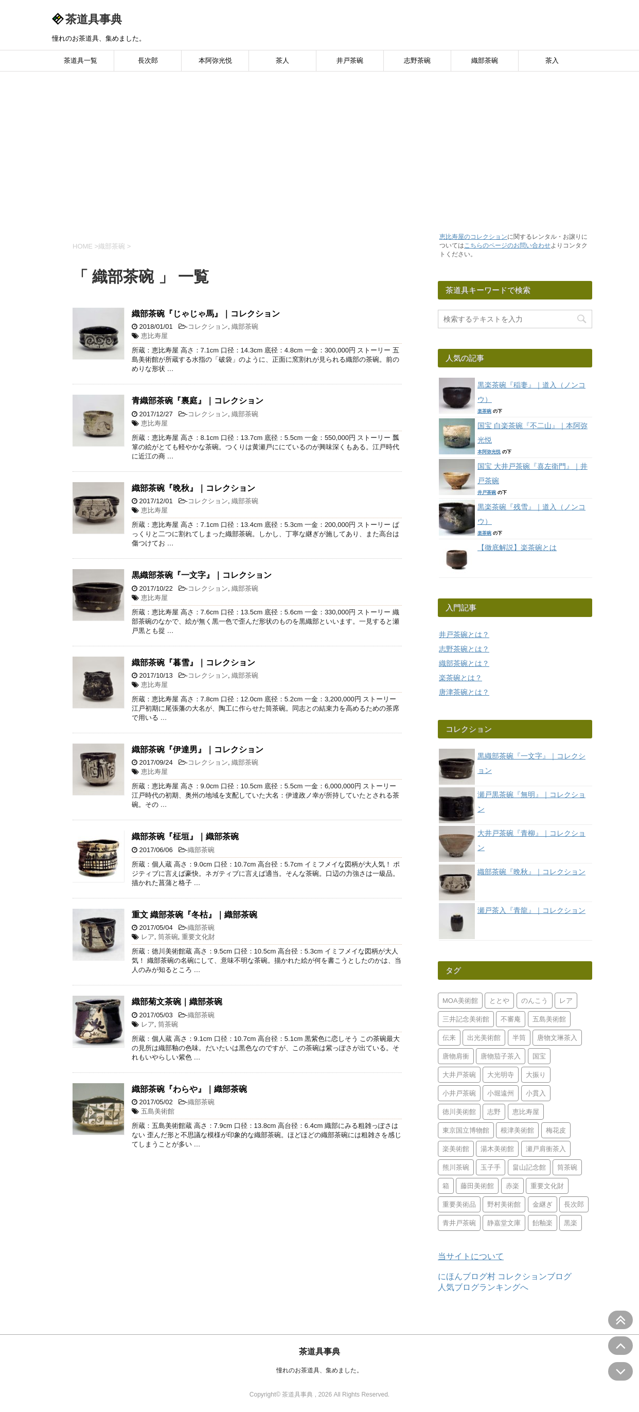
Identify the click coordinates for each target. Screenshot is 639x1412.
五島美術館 (157, 1111)
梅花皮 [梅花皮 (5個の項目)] (556, 1130)
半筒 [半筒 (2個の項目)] (519, 1038)
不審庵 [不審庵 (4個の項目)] (511, 1019)
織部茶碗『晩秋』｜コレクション (193, 488)
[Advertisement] (319, 149)
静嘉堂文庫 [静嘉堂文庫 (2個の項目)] (504, 1223)
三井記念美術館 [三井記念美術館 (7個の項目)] (465, 1019)
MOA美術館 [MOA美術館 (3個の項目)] (460, 1000)
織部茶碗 (484, 60)
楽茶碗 (484, 411)
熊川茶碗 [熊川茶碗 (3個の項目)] (455, 1167)
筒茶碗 (168, 937)
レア (147, 937)
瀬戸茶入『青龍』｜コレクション (531, 910)
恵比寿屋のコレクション (473, 236)
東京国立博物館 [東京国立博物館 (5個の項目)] (465, 1130)
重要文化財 (198, 937)
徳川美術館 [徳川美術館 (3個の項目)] (459, 1112)
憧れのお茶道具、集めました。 (319, 1370)
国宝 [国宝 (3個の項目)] (539, 1056)
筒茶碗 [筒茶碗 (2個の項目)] (567, 1167)
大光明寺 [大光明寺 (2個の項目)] (500, 1075)
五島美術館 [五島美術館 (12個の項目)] (549, 1019)
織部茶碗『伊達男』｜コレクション (197, 749)
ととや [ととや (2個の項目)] (499, 1000)
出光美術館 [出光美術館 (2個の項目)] (484, 1038)
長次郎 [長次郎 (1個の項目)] (574, 1204)
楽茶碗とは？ (460, 678)
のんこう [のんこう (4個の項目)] (534, 1000)
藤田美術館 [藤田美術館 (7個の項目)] (477, 1186)
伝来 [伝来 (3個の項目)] (449, 1038)
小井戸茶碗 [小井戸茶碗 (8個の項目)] (459, 1093)
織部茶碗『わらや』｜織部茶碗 (189, 1089)
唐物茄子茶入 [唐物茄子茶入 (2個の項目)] (501, 1056)
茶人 (282, 60)
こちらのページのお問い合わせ (507, 245)
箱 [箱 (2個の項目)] (445, 1186)
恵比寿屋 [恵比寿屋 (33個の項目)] (525, 1112)
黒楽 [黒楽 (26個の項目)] (570, 1223)
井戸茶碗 (349, 60)
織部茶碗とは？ (464, 663)
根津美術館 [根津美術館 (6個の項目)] (517, 1130)
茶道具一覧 (80, 60)
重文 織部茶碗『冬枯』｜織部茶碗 (194, 914)
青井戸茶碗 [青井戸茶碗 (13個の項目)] (459, 1223)
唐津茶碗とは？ (464, 692)
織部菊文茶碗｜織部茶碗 (177, 1001)
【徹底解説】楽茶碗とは (517, 547)
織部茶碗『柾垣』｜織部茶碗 (185, 836)
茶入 (552, 60)
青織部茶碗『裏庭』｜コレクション (197, 400)
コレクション (208, 326)
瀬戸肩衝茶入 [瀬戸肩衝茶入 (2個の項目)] (546, 1149)
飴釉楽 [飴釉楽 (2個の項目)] (542, 1223)
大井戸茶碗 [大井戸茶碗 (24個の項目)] (459, 1075)
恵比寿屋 (154, 336)
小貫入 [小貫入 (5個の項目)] (536, 1093)
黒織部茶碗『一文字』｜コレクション (202, 575)
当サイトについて (471, 1256)
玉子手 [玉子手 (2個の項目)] (491, 1167)
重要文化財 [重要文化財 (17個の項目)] (547, 1186)
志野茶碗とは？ (464, 649)
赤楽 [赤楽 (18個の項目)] (512, 1186)
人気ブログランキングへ (483, 1287)
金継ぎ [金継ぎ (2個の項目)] (542, 1204)
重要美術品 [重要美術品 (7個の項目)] (459, 1204)
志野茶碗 (417, 60)
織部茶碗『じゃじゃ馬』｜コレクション (206, 313)
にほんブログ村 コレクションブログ (505, 1276)
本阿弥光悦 (215, 60)
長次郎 (148, 60)
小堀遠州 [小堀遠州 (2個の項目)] (500, 1093)
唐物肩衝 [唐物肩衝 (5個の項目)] (455, 1056)
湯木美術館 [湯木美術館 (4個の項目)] (497, 1149)
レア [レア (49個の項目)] (566, 1000)
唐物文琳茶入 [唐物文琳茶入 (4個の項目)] (557, 1038)
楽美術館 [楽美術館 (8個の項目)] (455, 1149)
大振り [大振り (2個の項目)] (536, 1075)
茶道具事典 (93, 19)
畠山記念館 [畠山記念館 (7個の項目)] (529, 1167)
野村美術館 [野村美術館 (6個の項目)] (504, 1204)
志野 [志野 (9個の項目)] (494, 1112)
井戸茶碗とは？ (464, 634)
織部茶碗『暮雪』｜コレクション (193, 662)
